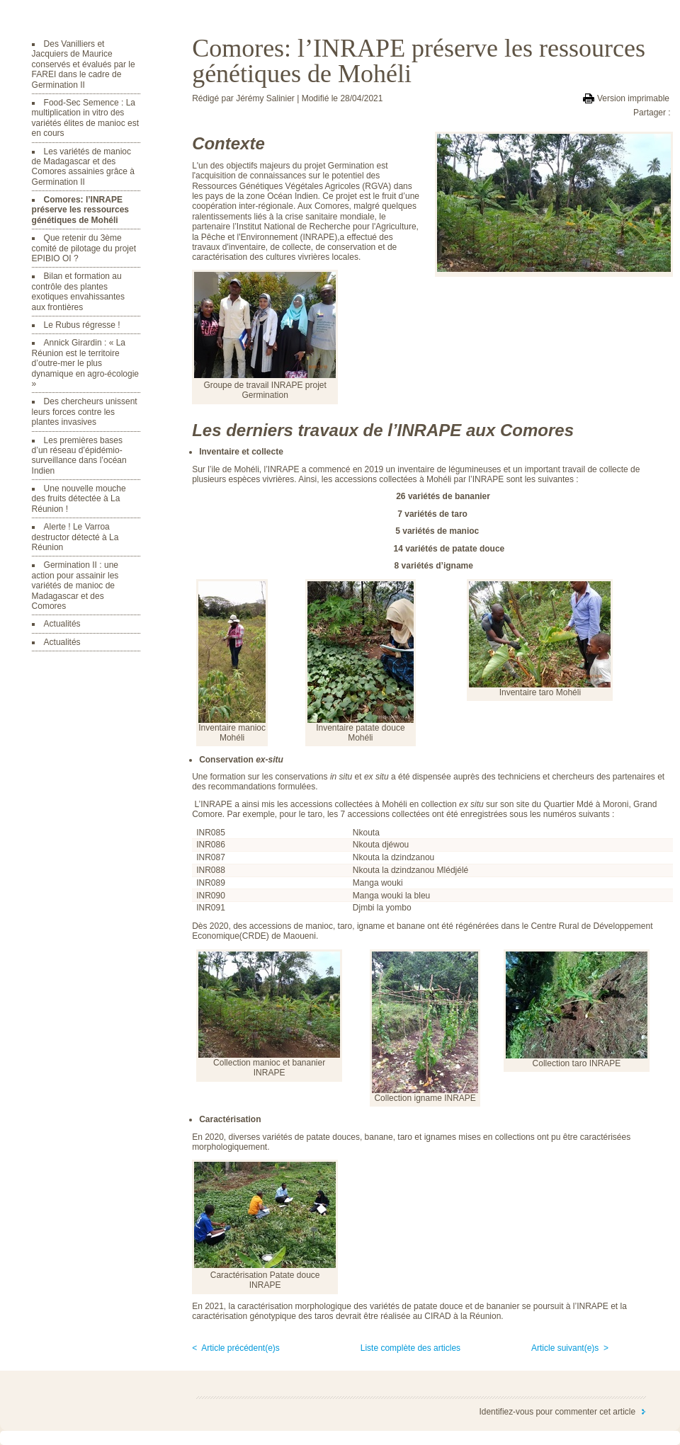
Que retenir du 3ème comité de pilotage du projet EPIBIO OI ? (84, 248)
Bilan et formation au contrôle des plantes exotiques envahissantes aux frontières (78, 291)
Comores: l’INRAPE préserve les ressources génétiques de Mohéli (80, 210)
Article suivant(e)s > (569, 1348)
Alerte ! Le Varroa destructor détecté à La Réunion (75, 537)
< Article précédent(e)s (236, 1348)
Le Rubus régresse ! (82, 325)
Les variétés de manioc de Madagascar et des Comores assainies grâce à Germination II (83, 167)
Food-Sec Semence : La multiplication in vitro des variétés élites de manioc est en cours (85, 118)
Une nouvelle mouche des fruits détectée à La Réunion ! (79, 499)
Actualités (62, 624)
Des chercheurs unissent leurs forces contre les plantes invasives (84, 411)
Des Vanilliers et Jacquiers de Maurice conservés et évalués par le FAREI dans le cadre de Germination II (83, 64)
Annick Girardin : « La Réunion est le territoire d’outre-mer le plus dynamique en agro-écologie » (85, 363)
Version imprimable (633, 98)
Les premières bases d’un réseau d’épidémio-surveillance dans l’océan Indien (79, 455)
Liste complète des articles (410, 1348)
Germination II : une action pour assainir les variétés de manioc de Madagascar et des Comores (75, 585)
